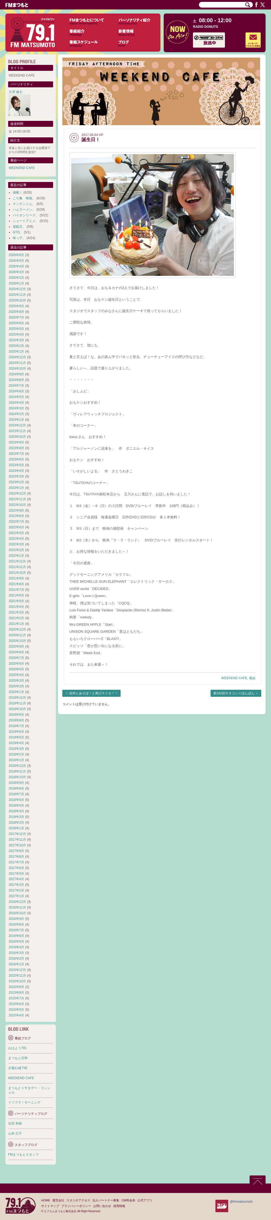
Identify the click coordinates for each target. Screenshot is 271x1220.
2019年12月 (17, 697)
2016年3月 (16, 953)
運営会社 (58, 1200)
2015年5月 (16, 1010)
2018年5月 (16, 805)
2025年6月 (16, 323)
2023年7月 (16, 454)
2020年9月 (16, 646)
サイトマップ (50, 1206)
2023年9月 (16, 442)
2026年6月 (16, 255)
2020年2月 (16, 686)
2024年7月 (16, 385)
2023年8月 (16, 448)
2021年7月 (16, 590)
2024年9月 (16, 374)
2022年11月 (17, 499)
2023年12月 (17, 425)
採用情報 (119, 1206)
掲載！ (17, 192)
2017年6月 (16, 868)
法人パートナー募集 (105, 1200)
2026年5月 (16, 261)
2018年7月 (16, 794)
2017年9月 (16, 851)
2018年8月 (16, 788)
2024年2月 (16, 414)
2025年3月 (16, 340)
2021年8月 (16, 584)
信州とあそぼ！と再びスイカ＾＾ (93, 693)
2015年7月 (16, 998)
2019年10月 (17, 709)
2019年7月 (16, 726)
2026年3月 (16, 272)
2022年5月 (16, 533)
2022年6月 (16, 527)
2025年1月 (16, 351)
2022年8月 (16, 516)
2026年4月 (16, 266)
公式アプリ (144, 1200)
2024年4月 (16, 403)
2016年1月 (16, 964)
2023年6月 (16, 459)
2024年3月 (16, 408)
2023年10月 (17, 437)
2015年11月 (17, 975)
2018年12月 (17, 766)
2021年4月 (16, 607)
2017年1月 (16, 896)
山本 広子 (15, 1133)
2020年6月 (16, 663)
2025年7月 (16, 317)
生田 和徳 (15, 1123)
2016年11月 (17, 907)
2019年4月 (16, 743)
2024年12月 (17, 357)
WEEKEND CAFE (234, 678)
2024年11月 (17, 363)
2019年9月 (16, 715)
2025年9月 (16, 306)
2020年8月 (16, 652)
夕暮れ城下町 (18, 1068)
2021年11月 (17, 567)
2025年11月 (17, 295)
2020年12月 (17, 629)
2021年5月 (16, 601)
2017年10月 (17, 845)
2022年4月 (16, 539)
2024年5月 (16, 397)
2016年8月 (16, 924)
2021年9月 (16, 578)
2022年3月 (16, 544)
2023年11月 (17, 431)
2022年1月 (16, 556)
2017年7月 (16, 862)
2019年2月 (16, 754)
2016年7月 (16, 930)
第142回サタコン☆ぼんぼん (233, 693)
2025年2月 (16, 346)
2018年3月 (16, 817)
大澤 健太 (15, 92)
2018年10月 (17, 777)
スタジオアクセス (78, 1200)
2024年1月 (16, 420)
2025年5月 (16, 329)
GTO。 (18, 232)
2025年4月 (16, 334)
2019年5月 (16, 737)
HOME (45, 1200)
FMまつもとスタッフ (23, 1154)
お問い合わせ (102, 1206)
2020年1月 (16, 692)
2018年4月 (16, 811)
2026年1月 (16, 283)
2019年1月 (16, 760)
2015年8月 (16, 992)
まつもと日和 (18, 1058)
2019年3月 (16, 749)
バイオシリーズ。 (26, 215)
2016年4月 (16, 947)
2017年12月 (17, 834)
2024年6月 (16, 391)
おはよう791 (17, 1048)
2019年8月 (16, 720)
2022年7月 (16, 521)
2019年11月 (17, 703)
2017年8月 (16, 856)
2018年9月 (16, 783)
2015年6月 (16, 1004)
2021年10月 (17, 573)
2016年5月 (16, 941)
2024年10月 (17, 368)
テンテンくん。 (24, 204)
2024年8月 (16, 380)
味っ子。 (19, 238)
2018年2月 (16, 822)
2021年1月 (16, 624)
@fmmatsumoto (241, 1202)
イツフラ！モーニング (24, 1102)
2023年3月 (16, 476)
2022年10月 (17, 505)
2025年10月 (17, 300)
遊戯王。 (19, 226)
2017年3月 (16, 885)
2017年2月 (16, 890)
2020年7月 (16, 658)
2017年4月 (16, 879)
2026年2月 (16, 278)
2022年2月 (16, 550)
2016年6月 (16, 936)
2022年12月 (17, 493)
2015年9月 (16, 987)
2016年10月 (17, 913)
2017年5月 (16, 874)
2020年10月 (17, 641)
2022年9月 (16, 510)
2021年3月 (16, 612)
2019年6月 (16, 732)
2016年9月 (16, 919)
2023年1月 (16, 488)
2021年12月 (17, 561)
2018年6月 (16, 800)
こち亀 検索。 (24, 198)
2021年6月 (16, 595)
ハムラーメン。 (24, 209)
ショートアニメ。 (26, 221)
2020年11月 (17, 635)
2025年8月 (16, 312)
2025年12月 (17, 289)
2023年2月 (16, 482)
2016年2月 (16, 958)
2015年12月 (17, 970)
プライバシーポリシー (76, 1206)
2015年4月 (16, 1015)
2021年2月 (16, 618)
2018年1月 (16, 828)
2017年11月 (17, 839)
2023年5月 (16, 465)
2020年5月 (16, 669)
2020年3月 (16, 680)
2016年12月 (17, 902)
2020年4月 (16, 675)
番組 (252, 678)
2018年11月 (17, 771)
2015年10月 (17, 981)
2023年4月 (16, 471)
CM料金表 (128, 1200)
